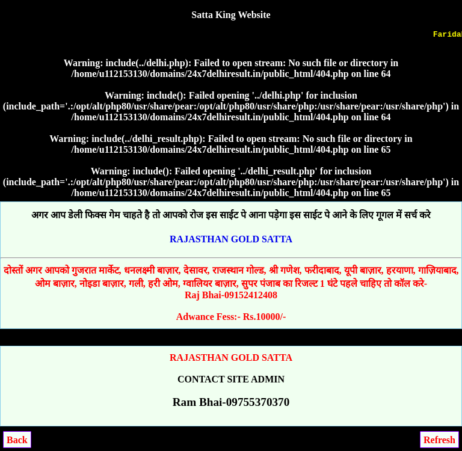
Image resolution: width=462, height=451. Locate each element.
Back (17, 440)
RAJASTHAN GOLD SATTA (231, 239)
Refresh (439, 440)
